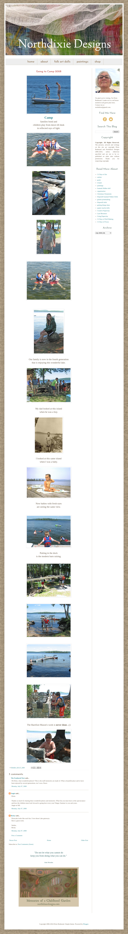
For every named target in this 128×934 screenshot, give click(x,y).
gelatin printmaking (103, 199)
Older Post (84, 840)
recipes (99, 183)
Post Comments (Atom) (25, 844)
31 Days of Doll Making (105, 219)
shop (98, 61)
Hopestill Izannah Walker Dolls (107, 197)
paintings (82, 61)
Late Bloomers (102, 213)
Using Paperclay (102, 216)
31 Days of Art (102, 174)
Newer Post (13, 840)
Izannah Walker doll (103, 188)
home (30, 61)
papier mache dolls (103, 208)
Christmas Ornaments (104, 194)
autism (99, 177)
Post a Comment (16, 835)
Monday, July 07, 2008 (19, 786)
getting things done (103, 205)
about (44, 61)
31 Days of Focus (103, 222)
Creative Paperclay (103, 211)
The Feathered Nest (18, 778)
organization (101, 191)
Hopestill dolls (102, 202)
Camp (48, 117)
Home (49, 840)
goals (99, 180)
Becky (13, 816)
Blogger (85, 924)
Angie (13, 793)
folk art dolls (62, 61)
